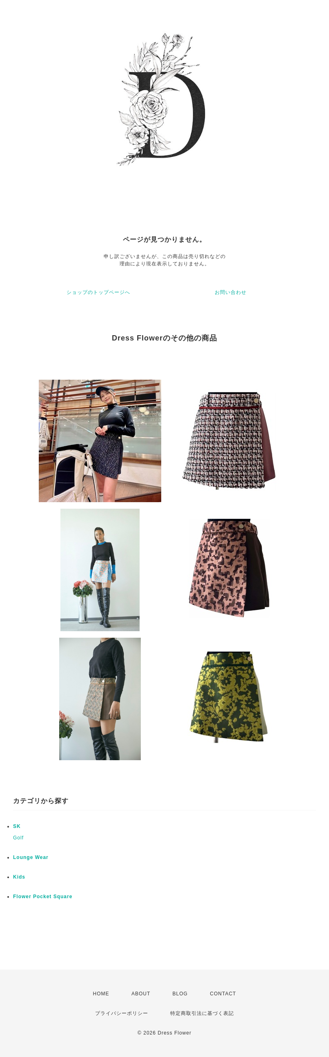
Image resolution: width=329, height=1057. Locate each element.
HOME (101, 994)
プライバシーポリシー (121, 1013)
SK (17, 826)
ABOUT (140, 994)
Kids (19, 877)
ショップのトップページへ (98, 292)
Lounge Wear (31, 857)
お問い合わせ (231, 292)
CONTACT (223, 994)
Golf (18, 838)
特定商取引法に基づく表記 (202, 1013)
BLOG (180, 994)
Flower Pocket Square (42, 896)
